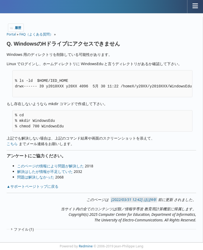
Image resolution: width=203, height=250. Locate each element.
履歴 (18, 27)
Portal (11, 34)
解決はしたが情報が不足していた (45, 171)
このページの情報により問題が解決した (50, 165)
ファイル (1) (24, 229)
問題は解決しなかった (35, 177)
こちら (12, 143)
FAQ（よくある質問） (36, 34)
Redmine (86, 246)
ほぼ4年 (150, 199)
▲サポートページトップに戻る (32, 186)
